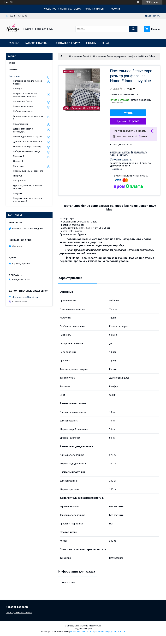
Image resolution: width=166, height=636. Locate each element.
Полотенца (18, 166)
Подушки (17, 193)
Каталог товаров (36, 43)
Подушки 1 (18, 156)
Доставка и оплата (68, 43)
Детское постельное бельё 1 (27, 141)
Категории (14, 76)
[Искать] (133, 29)
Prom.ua (97, 626)
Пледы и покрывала (23, 106)
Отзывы (91, 43)
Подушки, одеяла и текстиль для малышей (27, 199)
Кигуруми (17, 176)
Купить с (128, 121)
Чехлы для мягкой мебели (19, 612)
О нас (105, 43)
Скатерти (18, 88)
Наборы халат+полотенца (26, 151)
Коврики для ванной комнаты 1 (28, 117)
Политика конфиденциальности (110, 631)
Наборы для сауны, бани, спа (28, 171)
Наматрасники (20, 124)
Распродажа (19, 180)
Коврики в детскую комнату (27, 146)
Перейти (115, 8)
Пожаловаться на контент (82, 631)
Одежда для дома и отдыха (27, 136)
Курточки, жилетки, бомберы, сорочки (27, 187)
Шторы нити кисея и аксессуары (23, 130)
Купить (128, 112)
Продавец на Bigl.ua (83, 629)
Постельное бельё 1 (80, 56)
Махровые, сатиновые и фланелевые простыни (25, 95)
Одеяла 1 (18, 161)
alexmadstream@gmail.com (25, 297)
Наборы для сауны (23, 111)
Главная (14, 43)
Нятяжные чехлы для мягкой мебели (27, 82)
